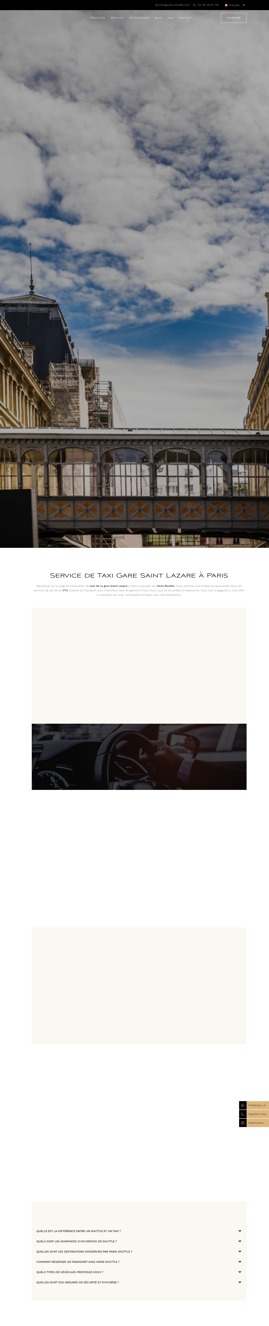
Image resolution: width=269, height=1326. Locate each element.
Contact (185, 17)
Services (117, 17)
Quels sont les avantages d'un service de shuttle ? (76, 1241)
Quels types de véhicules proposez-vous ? (69, 1272)
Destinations (139, 17)
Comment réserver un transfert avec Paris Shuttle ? (78, 1262)
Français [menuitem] (234, 5)
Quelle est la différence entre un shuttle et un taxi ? (78, 1231)
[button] (139, 1231)
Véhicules (97, 17)
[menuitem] (234, 5)
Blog (158, 17)
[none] (234, 5)
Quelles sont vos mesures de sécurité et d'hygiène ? (77, 1282)
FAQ (170, 17)
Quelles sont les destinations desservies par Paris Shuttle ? (84, 1251)
